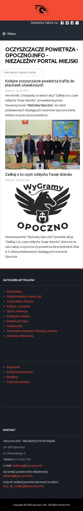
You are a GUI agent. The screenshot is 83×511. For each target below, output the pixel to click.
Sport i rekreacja (17, 311)
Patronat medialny (18, 382)
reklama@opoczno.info (18, 476)
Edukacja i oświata (18, 316)
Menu (9, 34)
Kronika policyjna (17, 321)
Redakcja (12, 377)
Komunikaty (14, 291)
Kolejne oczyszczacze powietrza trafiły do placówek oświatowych (40, 83)
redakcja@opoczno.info (27, 465)
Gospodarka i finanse (20, 301)
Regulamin (13, 367)
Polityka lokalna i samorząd (24, 296)
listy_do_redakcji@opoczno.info (23, 486)
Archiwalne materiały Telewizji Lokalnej (32, 331)
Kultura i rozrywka (18, 306)
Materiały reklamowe (20, 336)
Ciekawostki (14, 326)
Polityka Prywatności (20, 372)
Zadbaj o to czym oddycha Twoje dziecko (38, 174)
